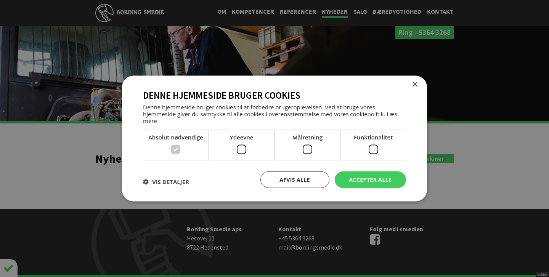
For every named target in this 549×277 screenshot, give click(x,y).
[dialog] (274, 138)
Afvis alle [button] (294, 179)
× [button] (414, 84)
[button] (166, 181)
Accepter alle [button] (370, 179)
